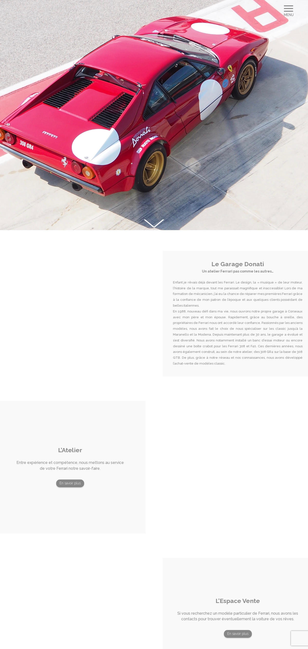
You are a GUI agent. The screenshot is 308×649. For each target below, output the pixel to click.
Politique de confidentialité (192, 643)
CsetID (119, 643)
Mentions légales (152, 643)
